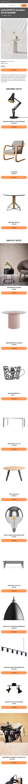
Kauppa (24, 5)
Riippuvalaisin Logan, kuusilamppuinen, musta (14, 667)
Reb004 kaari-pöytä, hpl (14, 222)
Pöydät (9, 15)
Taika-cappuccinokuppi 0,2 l (14, 393)
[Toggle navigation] (2, 5)
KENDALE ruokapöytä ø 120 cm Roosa (14, 343)
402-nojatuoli (14, 172)
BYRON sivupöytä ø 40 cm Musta (14, 287)
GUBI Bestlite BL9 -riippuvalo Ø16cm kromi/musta (14, 626)
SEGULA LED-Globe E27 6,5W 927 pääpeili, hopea (14, 535)
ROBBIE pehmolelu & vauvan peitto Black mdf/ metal (14, 757)
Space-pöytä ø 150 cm (14, 494)
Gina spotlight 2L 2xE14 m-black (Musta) (14, 702)
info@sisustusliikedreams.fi (5, 1)
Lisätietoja (14, 70)
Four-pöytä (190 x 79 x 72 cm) (14, 443)
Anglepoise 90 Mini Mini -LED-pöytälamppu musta (14, 121)
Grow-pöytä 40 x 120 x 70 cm (14, 585)
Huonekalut (4, 15)
